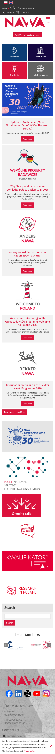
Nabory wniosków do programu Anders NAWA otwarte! (27, 254)
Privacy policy (29, 751)
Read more (27, 139)
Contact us (10, 730)
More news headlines (14, 412)
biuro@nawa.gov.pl (16, 735)
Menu (47, 19)
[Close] (51, 745)
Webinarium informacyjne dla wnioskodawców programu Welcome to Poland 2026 (27, 322)
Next (49, 645)
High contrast (27, 8)
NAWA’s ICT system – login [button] (27, 35)
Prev (6, 645)
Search (9, 622)
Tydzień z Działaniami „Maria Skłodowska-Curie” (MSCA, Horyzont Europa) (27, 125)
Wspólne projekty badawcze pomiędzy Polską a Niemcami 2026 (28, 188)
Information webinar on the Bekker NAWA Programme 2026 (27, 387)
